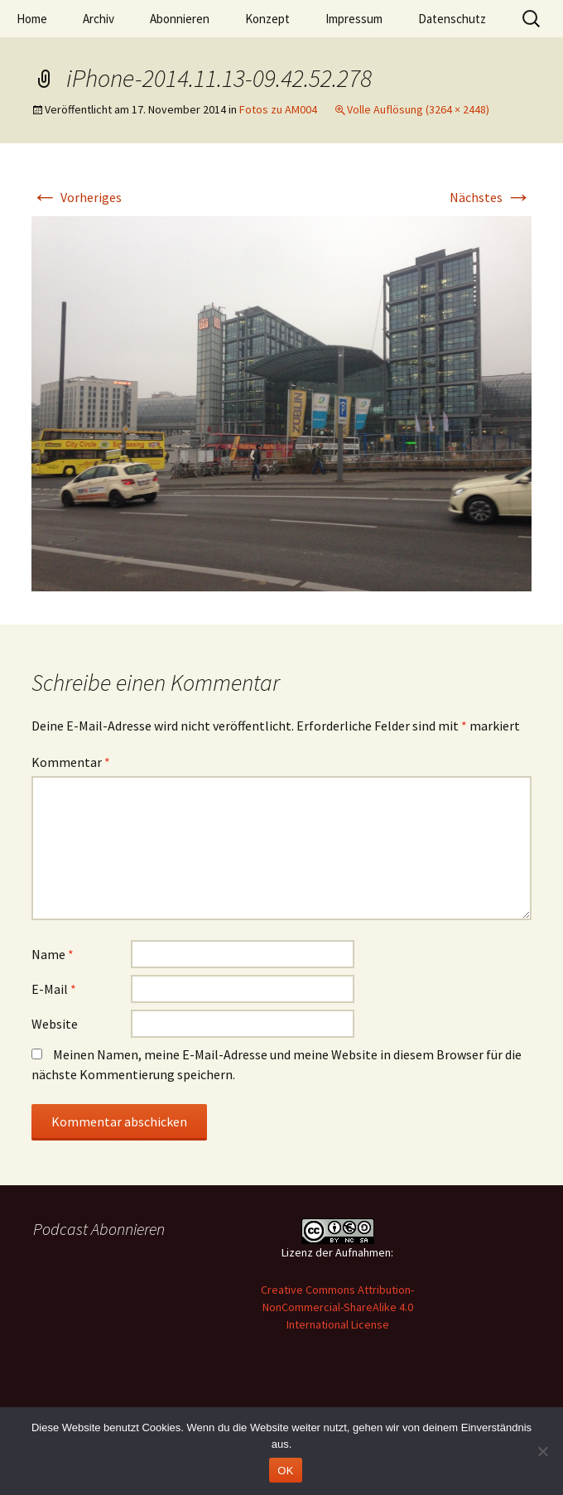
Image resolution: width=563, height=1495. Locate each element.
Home (32, 19)
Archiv (98, 19)
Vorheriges (76, 197)
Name (52, 954)
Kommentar (70, 762)
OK (285, 1470)
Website (54, 1023)
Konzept (267, 19)
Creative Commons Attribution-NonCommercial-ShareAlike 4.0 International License (337, 1307)
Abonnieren (179, 19)
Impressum (354, 19)
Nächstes (491, 197)
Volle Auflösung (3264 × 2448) (418, 109)
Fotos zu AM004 (278, 109)
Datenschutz (452, 19)
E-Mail (53, 989)
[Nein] (542, 1451)
